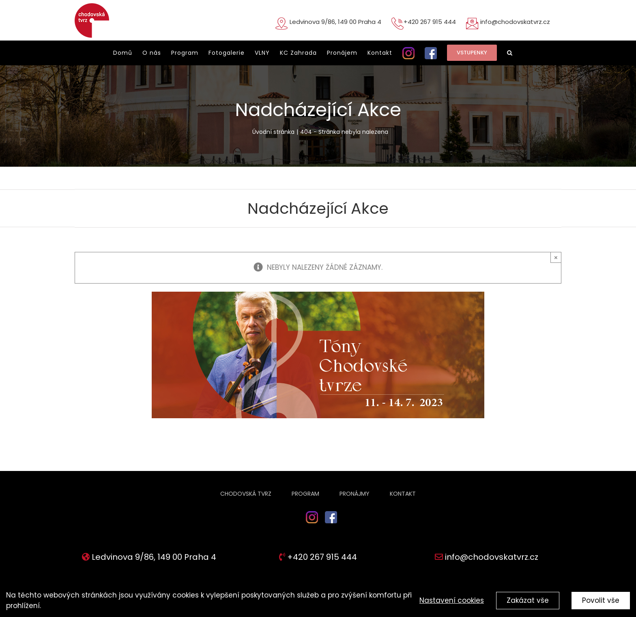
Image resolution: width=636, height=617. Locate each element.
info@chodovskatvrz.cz (515, 21)
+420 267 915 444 (430, 21)
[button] (510, 53)
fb (331, 525)
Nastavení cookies (451, 600)
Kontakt (403, 494)
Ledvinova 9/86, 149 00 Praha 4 (335, 21)
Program (305, 494)
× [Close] (556, 257)
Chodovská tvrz (245, 494)
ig (302, 525)
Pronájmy (354, 494)
